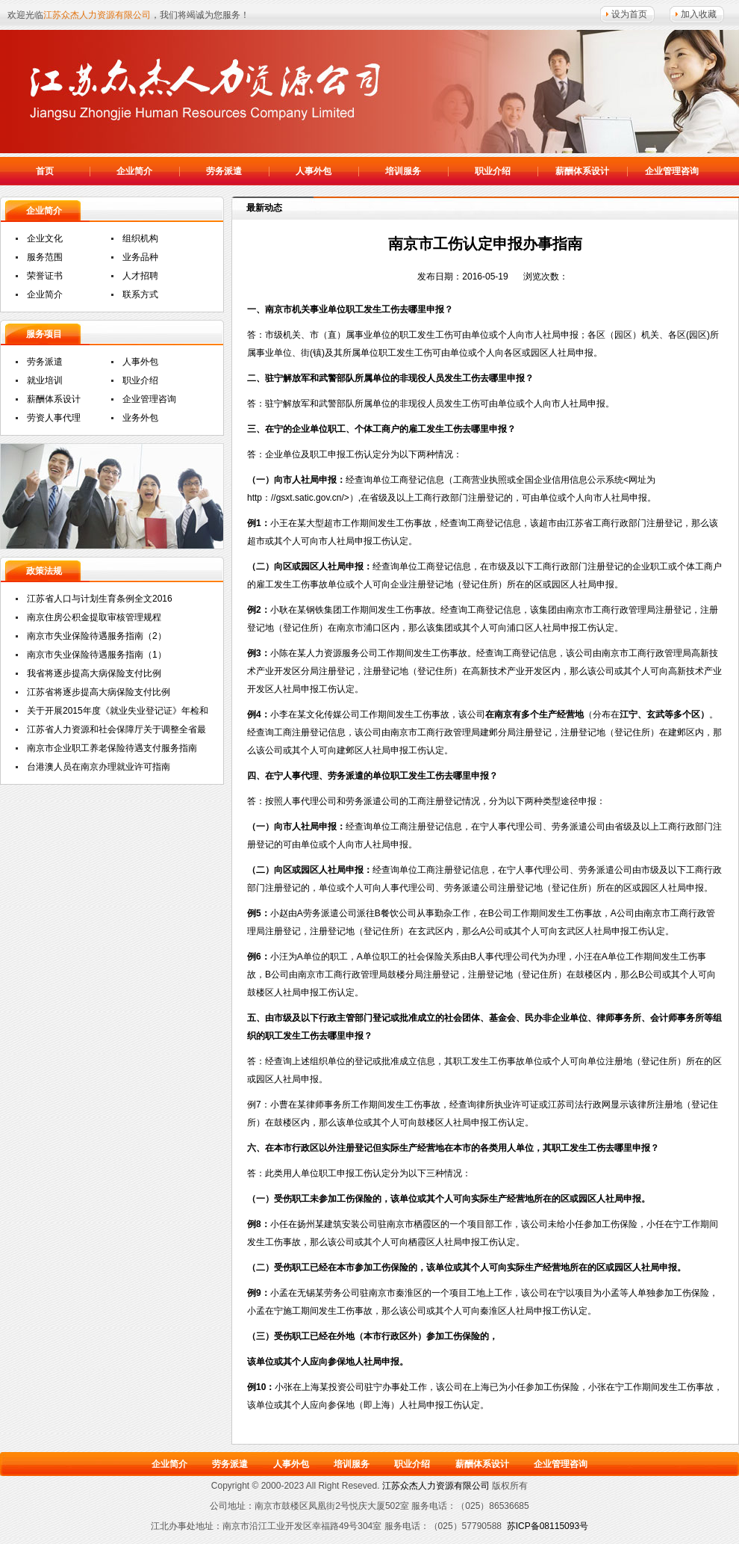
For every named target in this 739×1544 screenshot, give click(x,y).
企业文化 (45, 238)
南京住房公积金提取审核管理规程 (94, 617)
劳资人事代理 (54, 418)
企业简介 (134, 171)
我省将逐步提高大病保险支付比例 (94, 673)
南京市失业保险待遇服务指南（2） (96, 636)
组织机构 (140, 238)
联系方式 (140, 294)
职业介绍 (493, 171)
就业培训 (45, 380)
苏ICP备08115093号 (547, 1526)
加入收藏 (699, 14)
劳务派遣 (224, 171)
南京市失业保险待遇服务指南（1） (96, 654)
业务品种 (140, 257)
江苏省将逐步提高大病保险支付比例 (98, 692)
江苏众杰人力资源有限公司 (209, 89)
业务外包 (140, 418)
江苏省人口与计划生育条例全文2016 (99, 598)
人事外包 (313, 171)
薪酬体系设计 (582, 171)
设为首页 (629, 14)
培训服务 (403, 171)
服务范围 (45, 257)
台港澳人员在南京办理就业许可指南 (98, 767)
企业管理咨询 (672, 171)
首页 (45, 171)
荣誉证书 (45, 276)
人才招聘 (140, 276)
